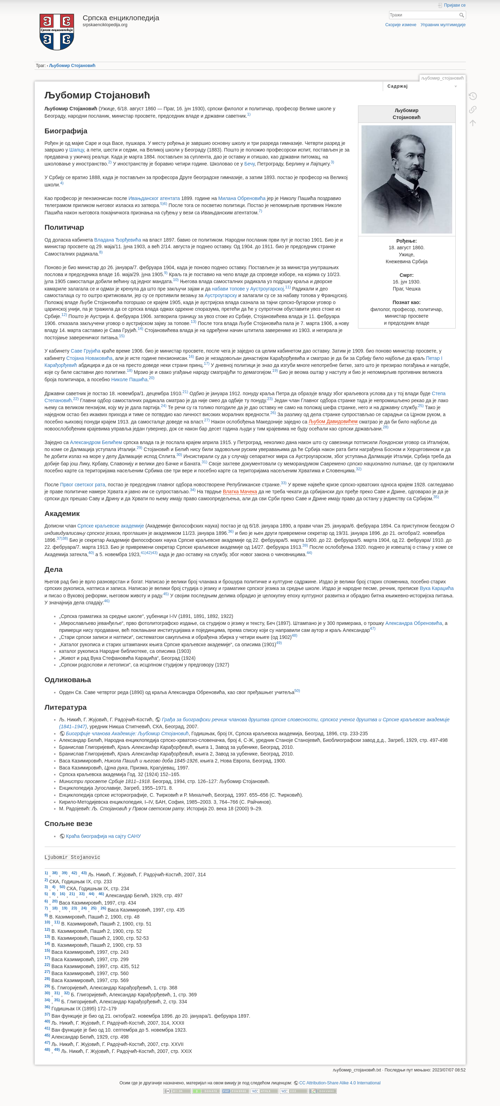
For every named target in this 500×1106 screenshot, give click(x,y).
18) (130, 370)
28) (385, 427)
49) (279, 643)
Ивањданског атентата (154, 198)
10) (176, 280)
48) (294, 635)
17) (206, 363)
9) (165, 273)
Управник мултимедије (443, 24)
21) (185, 392)
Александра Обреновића (414, 623)
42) (149, 553)
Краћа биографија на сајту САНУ (103, 836)
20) (152, 378)
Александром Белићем (96, 442)
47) (372, 628)
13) (193, 321)
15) (122, 336)
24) (163, 406)
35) (436, 497)
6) (165, 203)
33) (283, 483)
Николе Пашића (129, 379)
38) (65, 538)
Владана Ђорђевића (117, 240)
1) (249, 114)
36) (231, 531)
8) (101, 252)
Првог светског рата (82, 484)
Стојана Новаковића (89, 358)
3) (332, 162)
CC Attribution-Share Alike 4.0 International (340, 1083)
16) (191, 356)
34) (192, 490)
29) (139, 447)
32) (358, 469)
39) (305, 545)
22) (76, 399)
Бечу (249, 164)
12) (64, 314)
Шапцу (76, 150)
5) (162, 203)
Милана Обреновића (242, 198)
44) (309, 553)
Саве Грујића (85, 351)
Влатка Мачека (240, 491)
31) (204, 462)
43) (155, 553)
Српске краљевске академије (110, 526)
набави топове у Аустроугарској (248, 288)
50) (297, 690)
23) (270, 399)
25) (421, 406)
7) (260, 211)
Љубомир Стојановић (72, 65)
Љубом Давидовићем (333, 421)
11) (288, 287)
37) (59, 538)
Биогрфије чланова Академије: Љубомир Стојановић (127, 733)
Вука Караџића (437, 588)
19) (275, 370)
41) (143, 553)
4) (62, 183)
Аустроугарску (221, 295)
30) (179, 454)
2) (110, 162)
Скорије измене (400, 24)
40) (91, 553)
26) (273, 413)
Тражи (462, 15)
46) (107, 601)
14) (140, 328)
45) (166, 594)
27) (207, 420)
